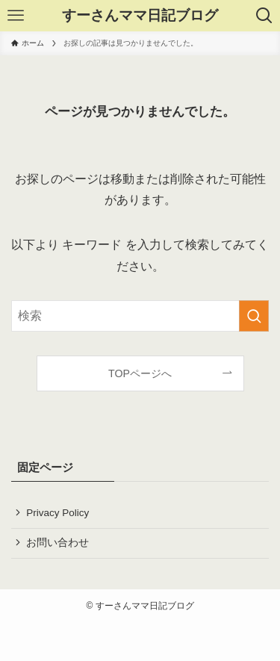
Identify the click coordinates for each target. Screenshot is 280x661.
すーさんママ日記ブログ (140, 16)
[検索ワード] (140, 316)
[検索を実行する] (254, 316)
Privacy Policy (57, 512)
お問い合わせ (57, 542)
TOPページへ (140, 373)
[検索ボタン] (264, 15)
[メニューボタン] (15, 15)
